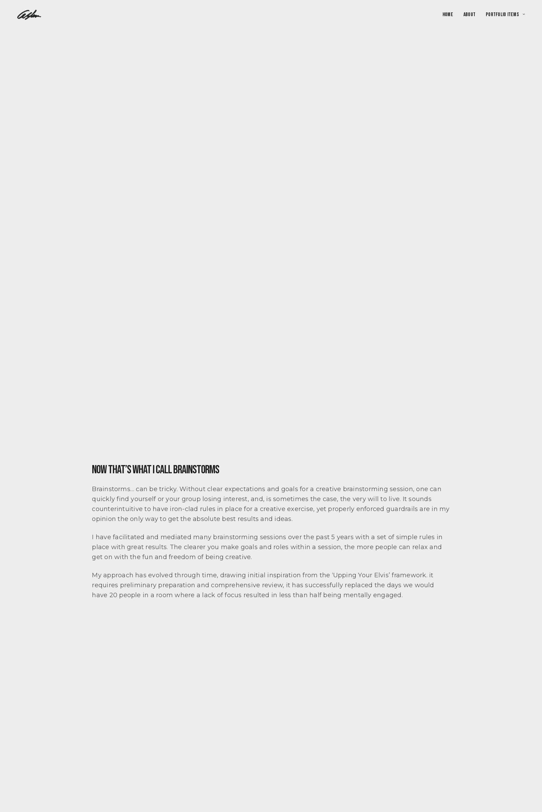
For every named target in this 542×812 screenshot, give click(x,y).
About (469, 15)
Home (448, 15)
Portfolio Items (502, 15)
